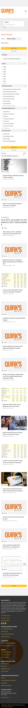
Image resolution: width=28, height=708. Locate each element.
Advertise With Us (5, 620)
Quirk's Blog (6, 139)
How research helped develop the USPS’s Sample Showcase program (13, 489)
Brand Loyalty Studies (8, 106)
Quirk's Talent (4, 671)
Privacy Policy (4, 706)
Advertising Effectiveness (9, 91)
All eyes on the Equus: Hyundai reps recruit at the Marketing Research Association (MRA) (13, 376)
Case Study (5, 134)
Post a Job (3, 666)
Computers (5, 121)
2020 (4, 81)
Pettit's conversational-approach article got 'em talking (12, 204)
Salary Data (4, 683)
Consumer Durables (8, 123)
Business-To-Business (8, 114)
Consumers (5, 128)
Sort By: (3, 38)
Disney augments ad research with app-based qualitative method (13, 347)
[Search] (14, 24)
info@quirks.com (5, 697)
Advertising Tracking (8, 99)
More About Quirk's (6, 615)
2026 (4, 67)
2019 (4, 83)
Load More (14, 585)
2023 (4, 74)
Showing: (3, 153)
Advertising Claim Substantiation (11, 89)
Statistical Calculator (6, 685)
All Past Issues (4, 631)
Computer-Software (8, 119)
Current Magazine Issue (7, 629)
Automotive (6, 111)
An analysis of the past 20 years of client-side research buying (12, 574)
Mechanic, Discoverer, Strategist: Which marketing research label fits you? (13, 261)
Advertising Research (8, 96)
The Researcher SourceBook (8, 643)
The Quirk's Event (5, 618)
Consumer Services (7, 126)
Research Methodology (8, 141)
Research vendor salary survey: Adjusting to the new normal (12, 405)
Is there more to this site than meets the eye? (13, 518)
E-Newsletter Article (8, 136)
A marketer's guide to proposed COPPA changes (14, 319)
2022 (4, 76)
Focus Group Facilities (6, 645)
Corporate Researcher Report (8, 680)
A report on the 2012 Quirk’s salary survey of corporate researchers (13, 461)
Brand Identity (6, 103)
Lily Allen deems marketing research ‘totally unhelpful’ (13, 176)
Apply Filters (14, 48)
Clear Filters (14, 51)
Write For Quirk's (5, 636)
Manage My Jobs (5, 668)
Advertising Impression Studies (10, 94)
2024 (4, 72)
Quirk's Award (4, 657)
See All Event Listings (6, 652)
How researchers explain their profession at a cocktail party (11, 546)
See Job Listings (5, 663)
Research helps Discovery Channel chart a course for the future (12, 433)
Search (7, 22)
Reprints (11, 706)
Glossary (3, 678)
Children (5, 116)
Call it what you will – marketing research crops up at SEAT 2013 (12, 232)
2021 (4, 79)
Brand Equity (6, 101)
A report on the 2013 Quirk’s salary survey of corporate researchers (13, 291)
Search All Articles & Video (7, 634)
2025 (4, 69)
